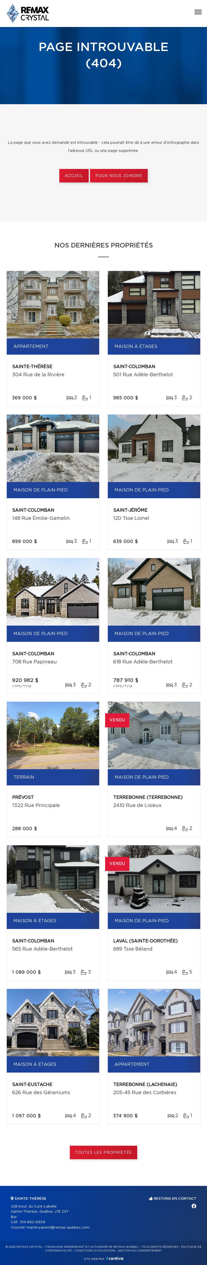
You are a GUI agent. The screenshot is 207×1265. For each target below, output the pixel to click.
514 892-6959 (32, 1222)
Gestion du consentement (140, 1250)
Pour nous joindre (118, 176)
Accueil (74, 176)
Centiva (114, 1258)
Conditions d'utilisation (94, 1250)
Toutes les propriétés (103, 1153)
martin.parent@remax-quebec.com (57, 1227)
